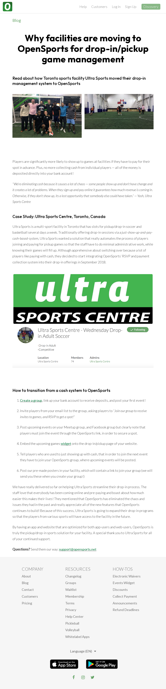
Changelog (73, 576)
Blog (16, 20)
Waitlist (71, 589)
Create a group (31, 400)
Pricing (27, 603)
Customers (99, 7)
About (26, 576)
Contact (28, 589)
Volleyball (72, 630)
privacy (70, 610)
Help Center (74, 616)
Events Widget (124, 583)
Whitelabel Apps (77, 637)
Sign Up (130, 7)
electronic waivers (127, 576)
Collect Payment (125, 596)
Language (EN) (83, 651)
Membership (74, 596)
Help (83, 7)
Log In (116, 7)
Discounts (120, 589)
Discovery (150, 7)
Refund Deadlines (126, 610)
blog (25, 583)
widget (66, 443)
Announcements (125, 603)
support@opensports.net (77, 549)
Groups (70, 583)
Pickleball (72, 623)
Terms (70, 603)
